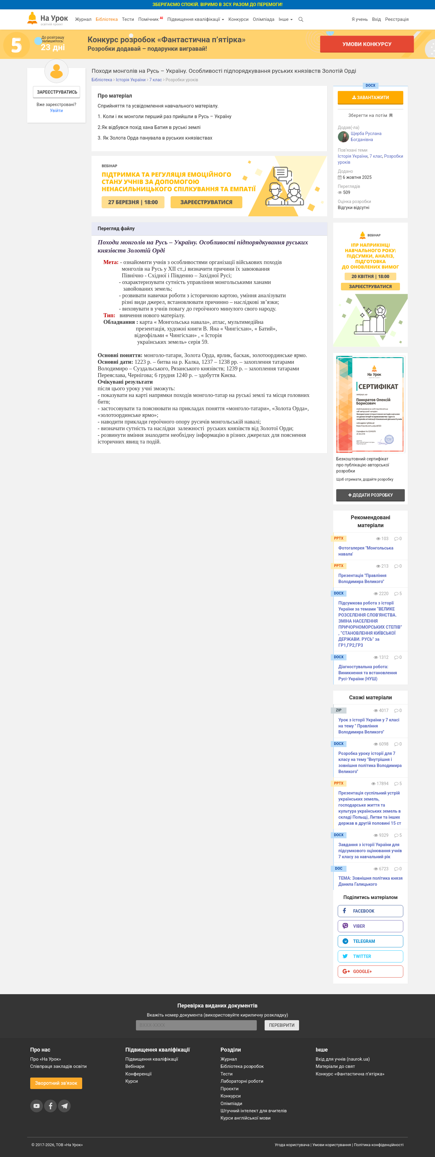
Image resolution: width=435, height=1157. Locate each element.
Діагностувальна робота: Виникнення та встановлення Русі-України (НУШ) (367, 672)
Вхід (376, 19)
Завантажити (370, 97)
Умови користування (331, 1144)
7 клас (375, 156)
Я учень (360, 19)
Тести (128, 19)
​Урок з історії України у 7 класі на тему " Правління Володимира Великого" (368, 725)
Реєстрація (397, 19)
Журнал (83, 19)
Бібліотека (107, 19)
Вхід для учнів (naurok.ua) (343, 1059)
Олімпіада (263, 19)
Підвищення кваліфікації (195, 19)
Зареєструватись (57, 92)
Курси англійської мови (246, 1118)
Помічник (150, 19)
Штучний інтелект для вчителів (254, 1110)
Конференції (138, 1074)
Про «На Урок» (45, 1059)
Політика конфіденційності (379, 1144)
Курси (131, 1081)
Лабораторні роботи (242, 1081)
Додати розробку (370, 495)
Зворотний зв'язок (56, 1083)
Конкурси (238, 19)
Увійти (56, 110)
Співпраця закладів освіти (58, 1066)
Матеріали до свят (335, 1066)
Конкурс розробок (167, 39)
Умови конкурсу (367, 44)
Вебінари (134, 1066)
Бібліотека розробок (242, 1066)
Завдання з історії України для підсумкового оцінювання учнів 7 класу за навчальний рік (370, 850)
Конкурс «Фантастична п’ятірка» (350, 1074)
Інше (286, 19)
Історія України (353, 156)
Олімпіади (231, 1103)
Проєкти (230, 1088)
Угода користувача (292, 1144)
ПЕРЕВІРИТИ (282, 1025)
